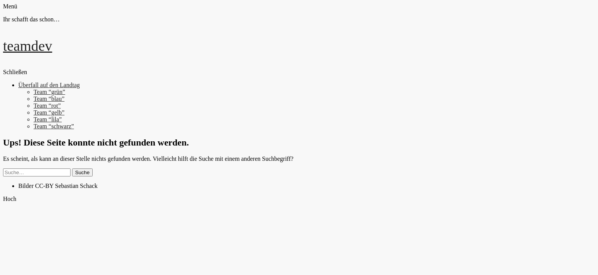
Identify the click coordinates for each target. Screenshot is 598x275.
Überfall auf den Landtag (49, 85)
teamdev (27, 46)
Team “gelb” (49, 112)
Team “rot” (47, 105)
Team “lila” (48, 119)
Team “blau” (49, 98)
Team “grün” (49, 92)
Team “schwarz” (54, 126)
